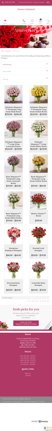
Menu (5, 23)
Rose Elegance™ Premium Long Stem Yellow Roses (38, 179)
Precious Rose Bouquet (13, 284)
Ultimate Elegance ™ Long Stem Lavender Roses (13, 144)
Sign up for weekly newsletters (26, 323)
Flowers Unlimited (26, 9)
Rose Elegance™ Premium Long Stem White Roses (13, 216)
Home (2, 51)
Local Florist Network (30, 401)
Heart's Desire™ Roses (38, 215)
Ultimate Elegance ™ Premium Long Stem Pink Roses (13, 109)
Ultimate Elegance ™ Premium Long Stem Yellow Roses (38, 109)
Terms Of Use (7, 401)
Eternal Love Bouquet (38, 249)
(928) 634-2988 (10, 2)
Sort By (5, 79)
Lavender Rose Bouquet (38, 284)
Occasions (8, 51)
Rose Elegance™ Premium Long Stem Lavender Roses (13, 180)
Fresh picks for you (26, 313)
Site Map (42, 401)
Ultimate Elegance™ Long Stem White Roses (38, 144)
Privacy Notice (17, 401)
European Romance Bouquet (13, 249)
